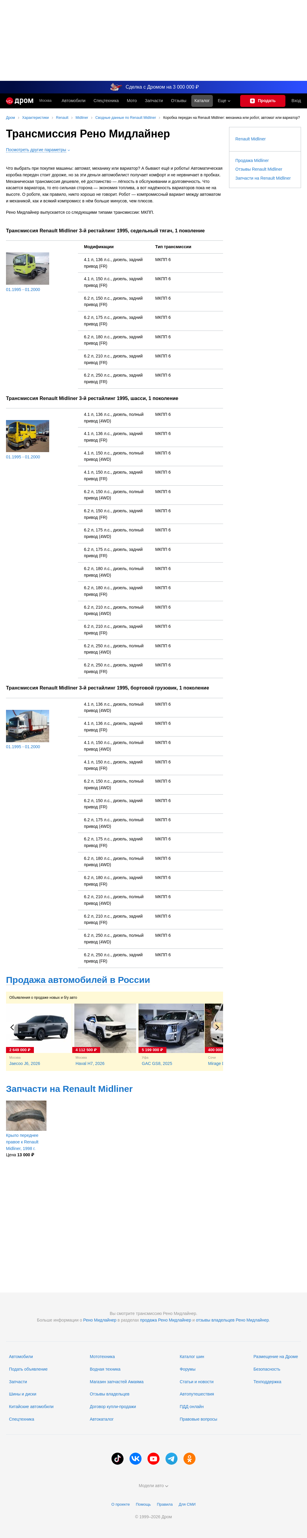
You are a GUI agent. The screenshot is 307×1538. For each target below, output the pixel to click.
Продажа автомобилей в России (78, 980)
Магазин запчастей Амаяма (116, 1381)
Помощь (143, 1504)
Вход (296, 100)
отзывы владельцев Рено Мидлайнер (232, 1320)
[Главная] (19, 100)
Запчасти (154, 100)
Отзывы (178, 100)
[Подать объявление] (262, 101)
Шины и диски (22, 1394)
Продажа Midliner (252, 160)
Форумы (187, 1369)
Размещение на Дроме (275, 1356)
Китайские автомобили (31, 1406)
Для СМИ (187, 1504)
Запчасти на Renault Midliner (69, 1089)
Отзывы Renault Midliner (258, 169)
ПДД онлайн (192, 1406)
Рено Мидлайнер (100, 1320)
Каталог (202, 100)
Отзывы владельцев (109, 1394)
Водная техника (105, 1369)
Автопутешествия (197, 1394)
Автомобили (73, 100)
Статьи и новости (196, 1381)
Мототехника (102, 1356)
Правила (165, 1504)
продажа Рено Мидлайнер (165, 1320)
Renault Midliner (250, 139)
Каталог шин (192, 1356)
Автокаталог (102, 1419)
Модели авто (153, 1485)
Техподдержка (267, 1381)
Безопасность (266, 1369)
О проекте (121, 1504)
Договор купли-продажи (113, 1406)
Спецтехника (21, 1419)
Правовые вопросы (198, 1419)
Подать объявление (28, 1369)
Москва (45, 101)
